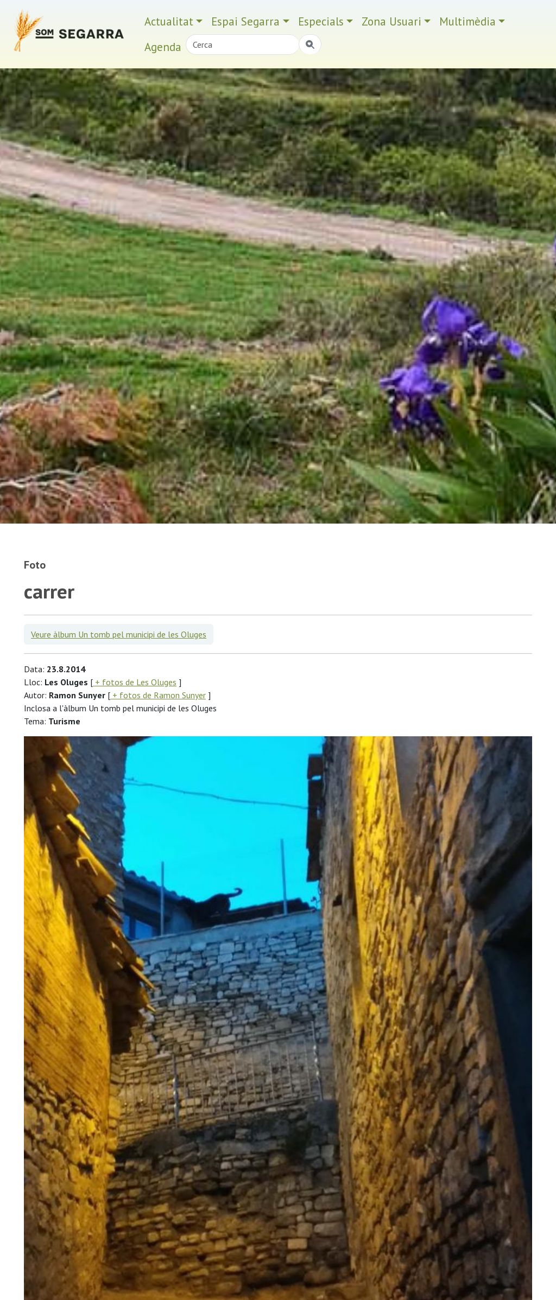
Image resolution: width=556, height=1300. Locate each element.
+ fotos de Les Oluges (134, 682)
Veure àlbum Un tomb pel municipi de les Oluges (118, 634)
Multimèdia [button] (467, 21)
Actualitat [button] (168, 21)
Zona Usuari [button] (391, 21)
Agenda (162, 47)
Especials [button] (321, 21)
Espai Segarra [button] (245, 21)
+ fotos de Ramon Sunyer (158, 695)
